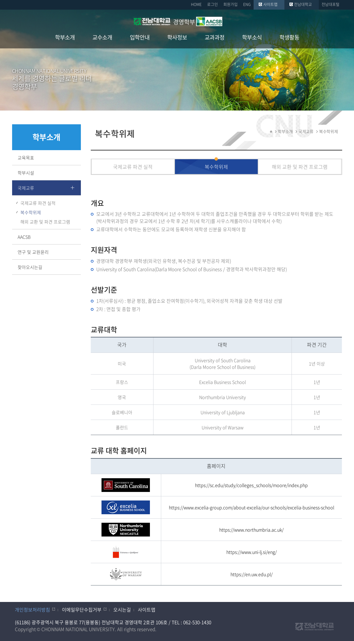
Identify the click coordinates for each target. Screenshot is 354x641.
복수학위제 (30, 212)
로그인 (212, 4)
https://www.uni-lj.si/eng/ (251, 552)
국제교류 (26, 188)
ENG (247, 4)
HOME (196, 4)
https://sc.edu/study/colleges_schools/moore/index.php (251, 485)
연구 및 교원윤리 (33, 252)
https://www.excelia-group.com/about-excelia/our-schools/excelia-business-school (251, 507)
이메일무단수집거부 (81, 609)
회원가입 (230, 4)
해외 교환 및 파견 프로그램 (45, 221)
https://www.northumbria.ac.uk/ (251, 529)
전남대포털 (330, 4)
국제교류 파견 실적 (38, 203)
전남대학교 (303, 4)
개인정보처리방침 (32, 609)
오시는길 (122, 609)
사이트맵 (270, 4)
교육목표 (26, 157)
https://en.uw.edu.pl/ (251, 574)
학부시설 (26, 172)
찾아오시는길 (30, 267)
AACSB (24, 236)
